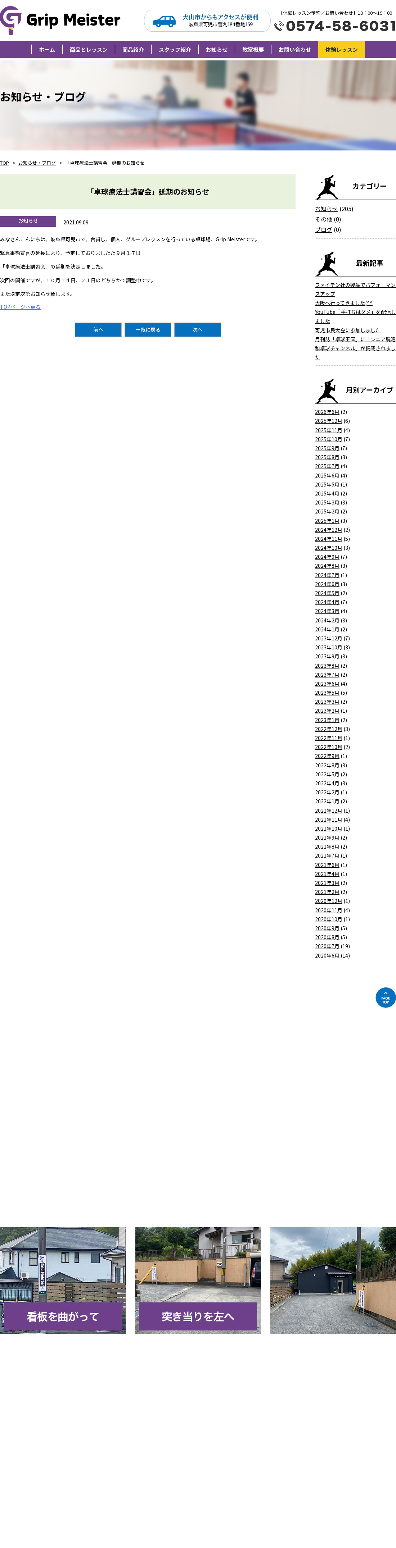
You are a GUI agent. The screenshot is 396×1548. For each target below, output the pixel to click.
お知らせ (326, 208)
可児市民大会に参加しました (348, 330)
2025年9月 (327, 448)
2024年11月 (328, 538)
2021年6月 (327, 864)
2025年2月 (327, 511)
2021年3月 (327, 882)
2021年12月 (328, 810)
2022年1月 (327, 801)
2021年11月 (328, 819)
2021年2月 (327, 891)
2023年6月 (327, 683)
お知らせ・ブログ (37, 162)
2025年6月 (327, 475)
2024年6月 (327, 584)
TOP (4, 162)
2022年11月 (328, 737)
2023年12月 (328, 638)
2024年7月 (327, 575)
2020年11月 (328, 910)
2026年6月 (327, 411)
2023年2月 (327, 710)
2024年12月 (328, 529)
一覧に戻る (148, 329)
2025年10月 (328, 439)
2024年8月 (327, 565)
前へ (98, 329)
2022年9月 (327, 755)
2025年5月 (327, 484)
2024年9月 (327, 556)
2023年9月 (327, 656)
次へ (198, 329)
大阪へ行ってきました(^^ (344, 302)
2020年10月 (328, 919)
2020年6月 (327, 955)
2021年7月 (327, 855)
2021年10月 (328, 828)
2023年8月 (327, 665)
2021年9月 (327, 837)
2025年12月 (328, 420)
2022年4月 (327, 783)
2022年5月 (327, 774)
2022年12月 (328, 728)
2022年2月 (327, 792)
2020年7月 (327, 946)
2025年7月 (327, 466)
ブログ (323, 229)
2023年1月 (327, 719)
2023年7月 (327, 674)
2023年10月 (328, 647)
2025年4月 (327, 493)
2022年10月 (328, 746)
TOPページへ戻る (20, 306)
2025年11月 (328, 430)
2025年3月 (327, 502)
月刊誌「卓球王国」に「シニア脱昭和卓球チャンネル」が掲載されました (355, 348)
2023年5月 (327, 692)
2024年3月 (327, 611)
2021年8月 (327, 846)
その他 (323, 219)
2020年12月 (328, 900)
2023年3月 (327, 701)
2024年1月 (327, 629)
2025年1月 (327, 520)
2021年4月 (327, 873)
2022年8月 (327, 765)
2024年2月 (327, 620)
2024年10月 (328, 547)
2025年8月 (327, 457)
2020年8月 (327, 937)
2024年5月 (327, 593)
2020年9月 (327, 928)
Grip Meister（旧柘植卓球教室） (61, 20)
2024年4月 (327, 602)
